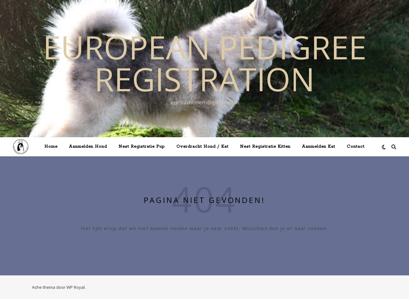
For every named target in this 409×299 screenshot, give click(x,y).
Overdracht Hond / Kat (202, 146)
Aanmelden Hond (88, 146)
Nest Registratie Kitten (265, 146)
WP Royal (75, 287)
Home (51, 146)
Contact (356, 146)
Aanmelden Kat (318, 146)
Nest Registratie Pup (142, 146)
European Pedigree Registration (205, 63)
